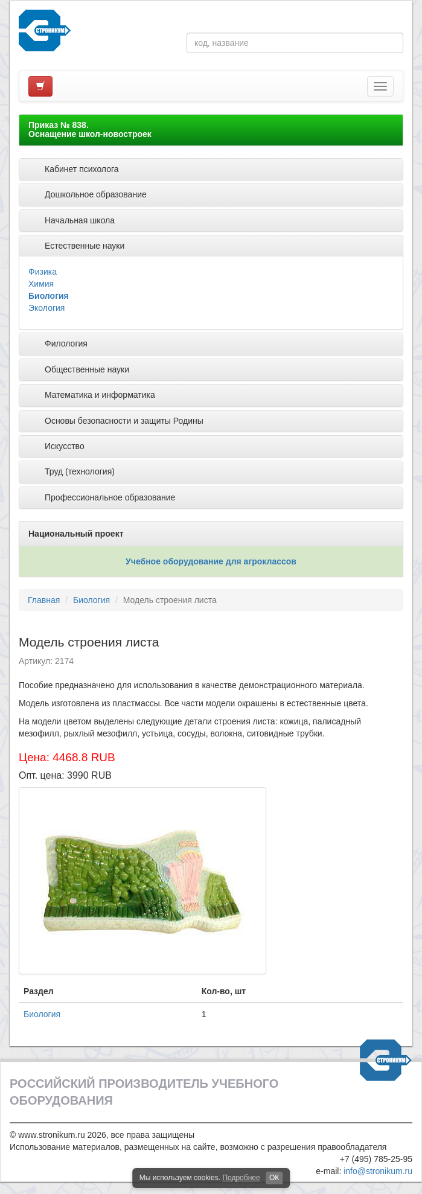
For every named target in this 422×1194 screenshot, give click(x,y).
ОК (274, 1177)
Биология (48, 296)
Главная (44, 600)
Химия (41, 284)
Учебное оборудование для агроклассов (211, 561)
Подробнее (241, 1177)
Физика (42, 271)
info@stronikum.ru (378, 1171)
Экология (46, 308)
